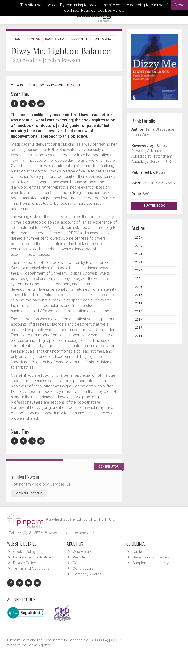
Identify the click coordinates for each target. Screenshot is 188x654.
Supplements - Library (150, 563)
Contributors (83, 568)
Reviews (33, 39)
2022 (138, 270)
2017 (138, 311)
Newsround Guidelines (150, 557)
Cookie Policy (24, 551)
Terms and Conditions (31, 568)
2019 (138, 295)
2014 (138, 336)
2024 (138, 254)
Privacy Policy (24, 563)
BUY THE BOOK (158, 205)
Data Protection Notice (32, 557)
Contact (79, 563)
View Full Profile (31, 493)
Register (80, 557)
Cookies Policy (110, 10)
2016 (138, 319)
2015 (138, 327)
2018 (138, 303)
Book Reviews (55, 39)
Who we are (82, 551)
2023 (138, 262)
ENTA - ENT (72, 85)
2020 (138, 287)
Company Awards (87, 574)
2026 (138, 237)
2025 (138, 245)
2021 (138, 278)
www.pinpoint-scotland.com (72, 533)
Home (18, 39)
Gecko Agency (39, 645)
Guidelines (141, 551)
